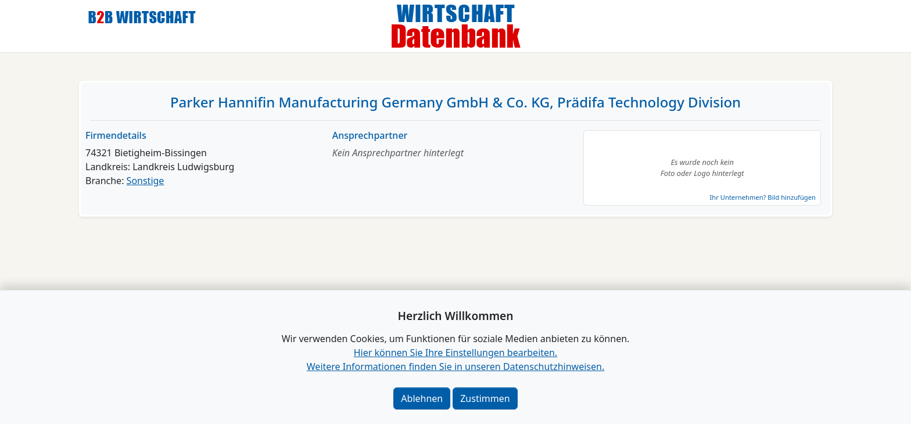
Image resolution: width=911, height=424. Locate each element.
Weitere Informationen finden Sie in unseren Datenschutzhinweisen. (455, 366)
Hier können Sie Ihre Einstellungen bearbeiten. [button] (455, 352)
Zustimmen (485, 398)
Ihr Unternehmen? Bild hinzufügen (762, 197)
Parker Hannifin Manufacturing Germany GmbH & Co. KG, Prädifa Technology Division (455, 102)
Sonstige (145, 180)
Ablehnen (422, 398)
